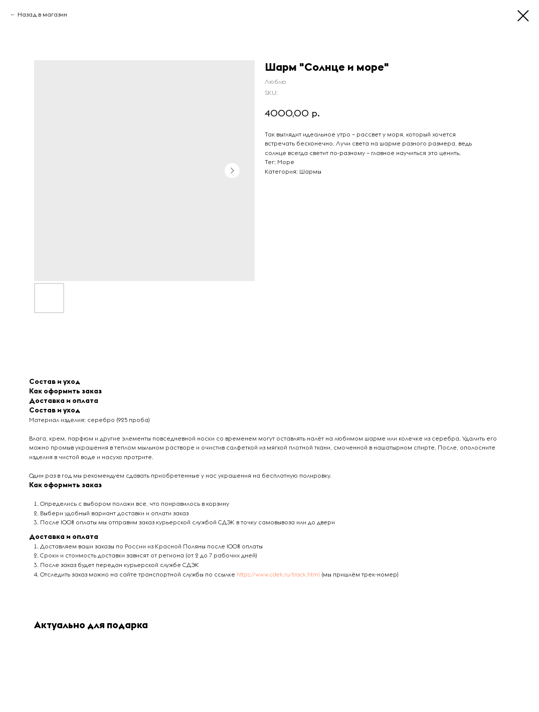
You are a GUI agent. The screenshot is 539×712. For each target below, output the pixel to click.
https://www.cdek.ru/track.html (278, 575)
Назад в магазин (42, 15)
